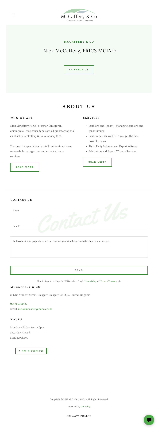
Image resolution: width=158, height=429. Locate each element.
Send (79, 270)
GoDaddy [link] (85, 406)
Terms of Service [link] (108, 281)
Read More (25, 167)
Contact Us (79, 69)
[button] (20, 15)
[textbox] (79, 209)
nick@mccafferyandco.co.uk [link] (35, 308)
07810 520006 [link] (18, 303)
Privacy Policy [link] (90, 281)
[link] (79, 15)
